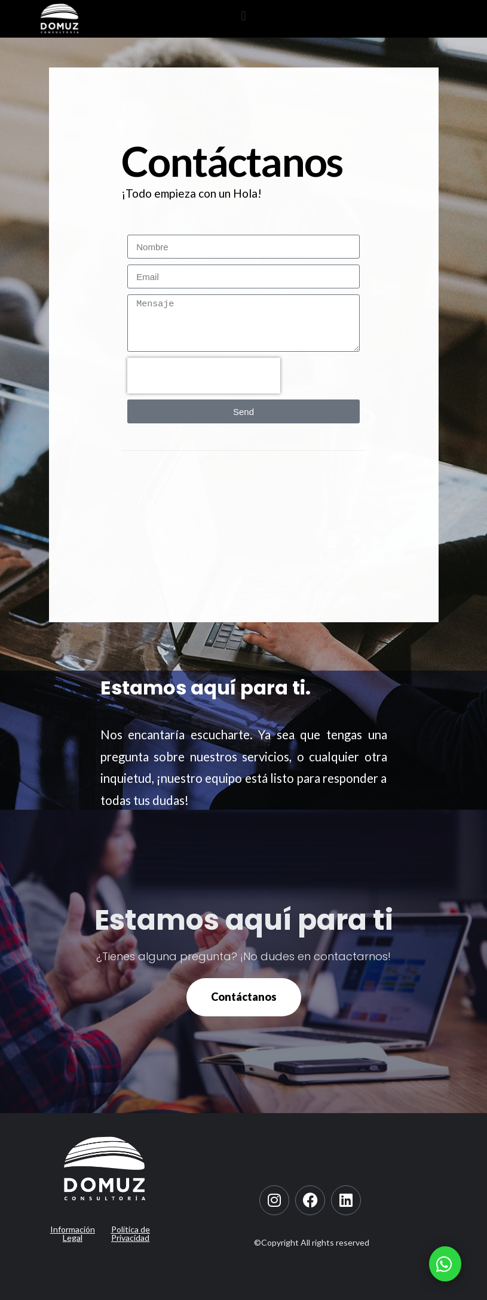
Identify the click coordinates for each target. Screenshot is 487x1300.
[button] (243, 16)
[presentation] (203, 376)
